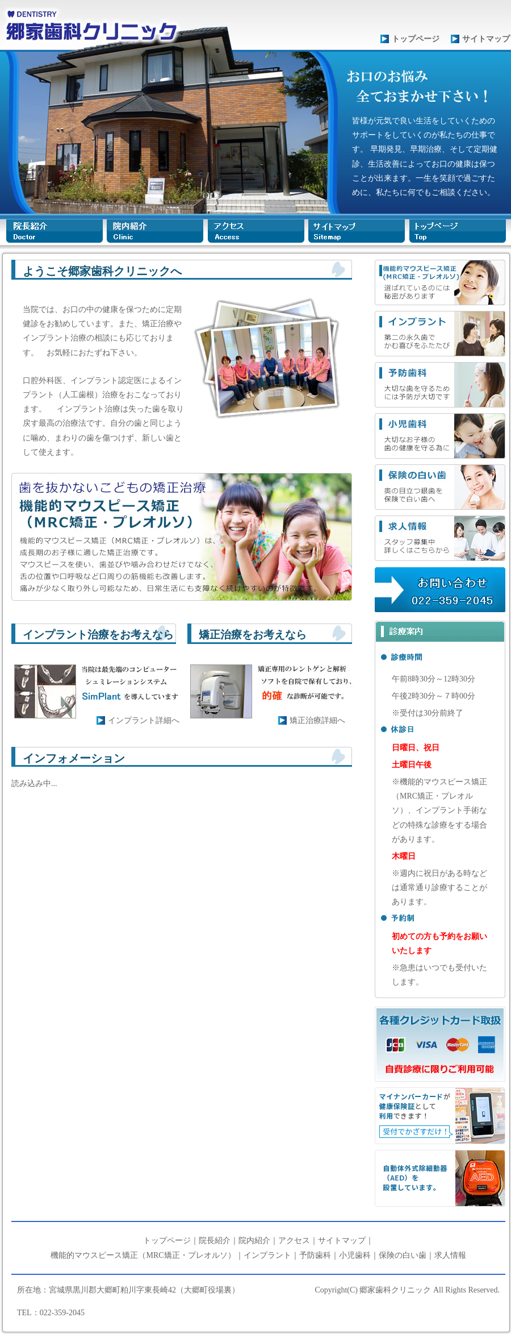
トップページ (415, 39)
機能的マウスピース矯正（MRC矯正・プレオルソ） (143, 1255)
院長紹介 (215, 1240)
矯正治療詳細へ (317, 720)
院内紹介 (254, 1240)
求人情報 (450, 1255)
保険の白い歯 (402, 1255)
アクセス (294, 1240)
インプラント (267, 1255)
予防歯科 (315, 1255)
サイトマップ (486, 39)
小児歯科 (355, 1255)
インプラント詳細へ (143, 720)
